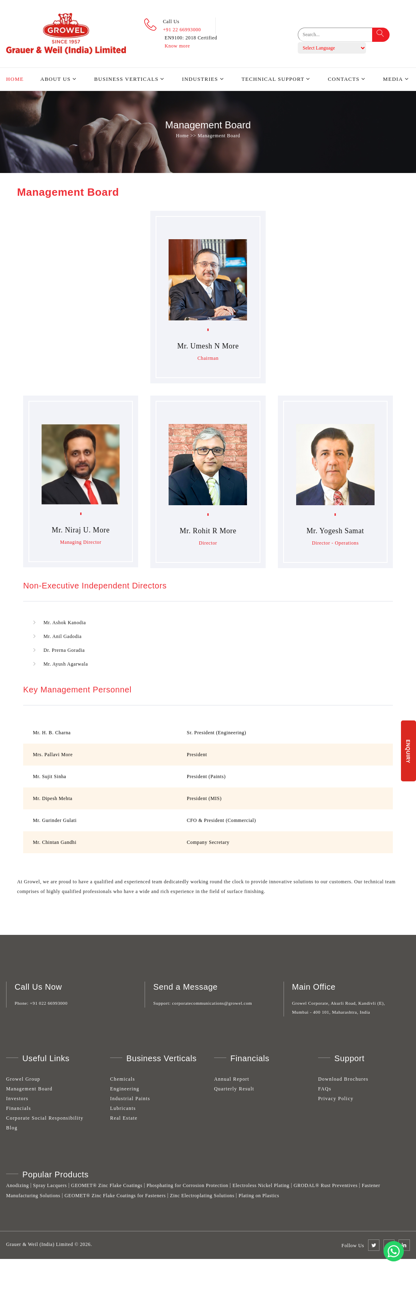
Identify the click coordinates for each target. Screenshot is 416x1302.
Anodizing (17, 1185)
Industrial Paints (130, 1098)
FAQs (325, 1089)
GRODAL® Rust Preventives (326, 1185)
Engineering (124, 1089)
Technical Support (273, 79)
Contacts (344, 79)
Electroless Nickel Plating (260, 1185)
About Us (55, 79)
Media (393, 79)
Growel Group (23, 1079)
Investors (17, 1098)
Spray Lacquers (50, 1185)
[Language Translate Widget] (332, 48)
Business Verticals (126, 79)
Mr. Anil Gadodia (62, 636)
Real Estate (124, 1118)
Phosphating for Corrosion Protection (187, 1185)
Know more (177, 46)
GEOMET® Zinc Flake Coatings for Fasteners (115, 1195)
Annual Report (231, 1079)
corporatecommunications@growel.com (212, 1003)
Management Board (29, 1089)
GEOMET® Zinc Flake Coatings (107, 1185)
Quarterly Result (234, 1089)
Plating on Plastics (258, 1195)
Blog (11, 1128)
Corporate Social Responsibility (45, 1118)
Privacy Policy (335, 1098)
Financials (18, 1108)
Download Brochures (343, 1079)
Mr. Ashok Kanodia (64, 622)
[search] (341, 35)
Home (15, 79)
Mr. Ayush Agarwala (65, 664)
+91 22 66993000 (182, 29)
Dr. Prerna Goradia (64, 650)
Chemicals (122, 1079)
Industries (200, 79)
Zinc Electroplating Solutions (202, 1195)
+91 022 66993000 (49, 1003)
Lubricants (123, 1108)
